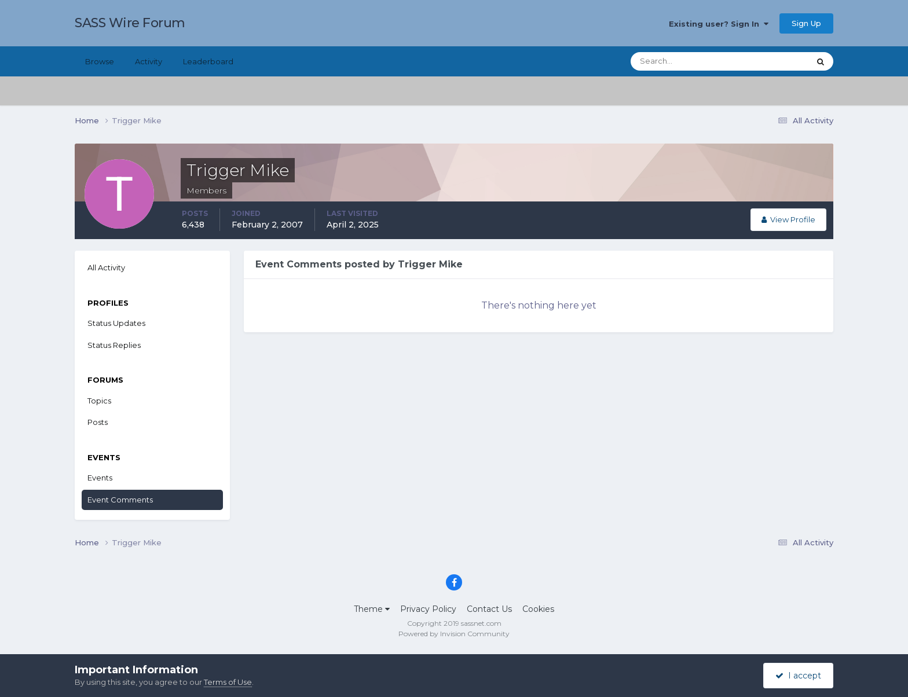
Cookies (538, 609)
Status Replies (114, 345)
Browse (99, 61)
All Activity (106, 267)
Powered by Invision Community (454, 633)
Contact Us (489, 609)
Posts (97, 422)
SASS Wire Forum (130, 23)
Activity (148, 61)
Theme (372, 609)
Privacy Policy (428, 609)
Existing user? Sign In (718, 23)
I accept (798, 675)
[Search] (683, 61)
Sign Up (806, 23)
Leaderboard (208, 61)
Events (99, 477)
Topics (99, 400)
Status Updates (116, 323)
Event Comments (120, 499)
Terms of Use (228, 682)
